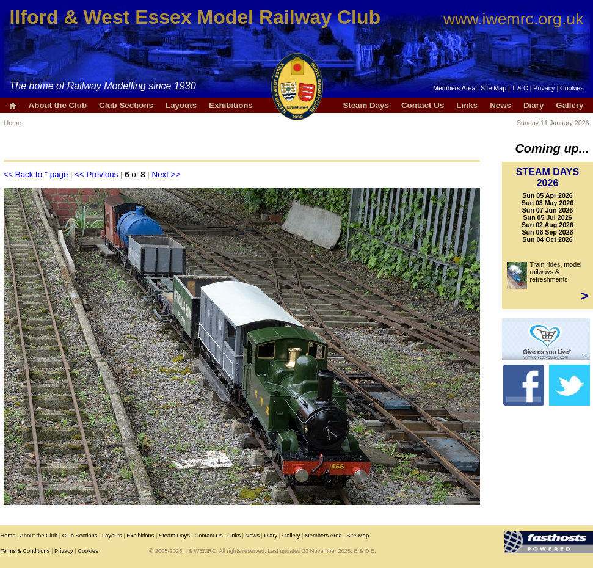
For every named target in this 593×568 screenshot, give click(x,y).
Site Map (493, 88)
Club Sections (126, 105)
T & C (520, 88)
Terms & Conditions (25, 551)
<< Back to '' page (36, 174)
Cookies (572, 88)
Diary (533, 105)
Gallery (569, 105)
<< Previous (96, 174)
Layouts (181, 105)
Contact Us (422, 105)
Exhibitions (231, 105)
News (500, 105)
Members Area (454, 88)
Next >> (166, 174)
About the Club (58, 105)
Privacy (544, 88)
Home (12, 122)
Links (467, 105)
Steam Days (366, 105)
